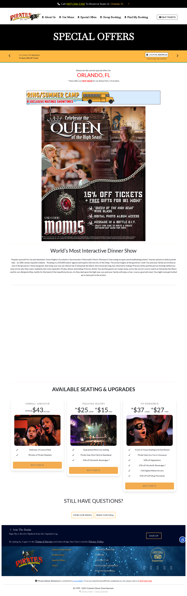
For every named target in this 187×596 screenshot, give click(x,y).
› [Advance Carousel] (142, 174)
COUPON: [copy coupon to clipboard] (156, 55)
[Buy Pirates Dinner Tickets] (167, 17)
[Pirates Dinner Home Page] (25, 17)
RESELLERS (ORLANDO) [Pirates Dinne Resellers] (106, 565)
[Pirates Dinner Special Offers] (58, 560)
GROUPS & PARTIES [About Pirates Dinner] (104, 549)
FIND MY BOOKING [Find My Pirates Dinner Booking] (104, 571)
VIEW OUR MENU (82, 515)
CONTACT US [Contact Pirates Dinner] (102, 560)
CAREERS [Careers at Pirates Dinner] (99, 555)
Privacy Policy (86, 591)
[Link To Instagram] (165, 567)
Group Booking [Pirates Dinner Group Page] (110, 17)
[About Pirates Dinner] (61, 549)
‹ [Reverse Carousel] (44, 174)
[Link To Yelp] (158, 567)
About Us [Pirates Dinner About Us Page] (48, 17)
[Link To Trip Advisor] (158, 554)
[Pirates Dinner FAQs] (105, 515)
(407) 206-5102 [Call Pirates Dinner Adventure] (75, 3)
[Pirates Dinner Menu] (82, 515)
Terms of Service (101, 591)
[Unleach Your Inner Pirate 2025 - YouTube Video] (93, 333)
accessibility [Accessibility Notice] (78, 581)
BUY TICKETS (167, 17)
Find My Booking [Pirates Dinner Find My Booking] (136, 17)
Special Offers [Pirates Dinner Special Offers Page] (86, 17)
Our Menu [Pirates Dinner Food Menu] (66, 17)
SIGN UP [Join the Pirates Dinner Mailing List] (154, 535)
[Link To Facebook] (144, 567)
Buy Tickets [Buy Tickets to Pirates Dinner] (37, 465)
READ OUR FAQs (105, 515)
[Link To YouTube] (171, 567)
